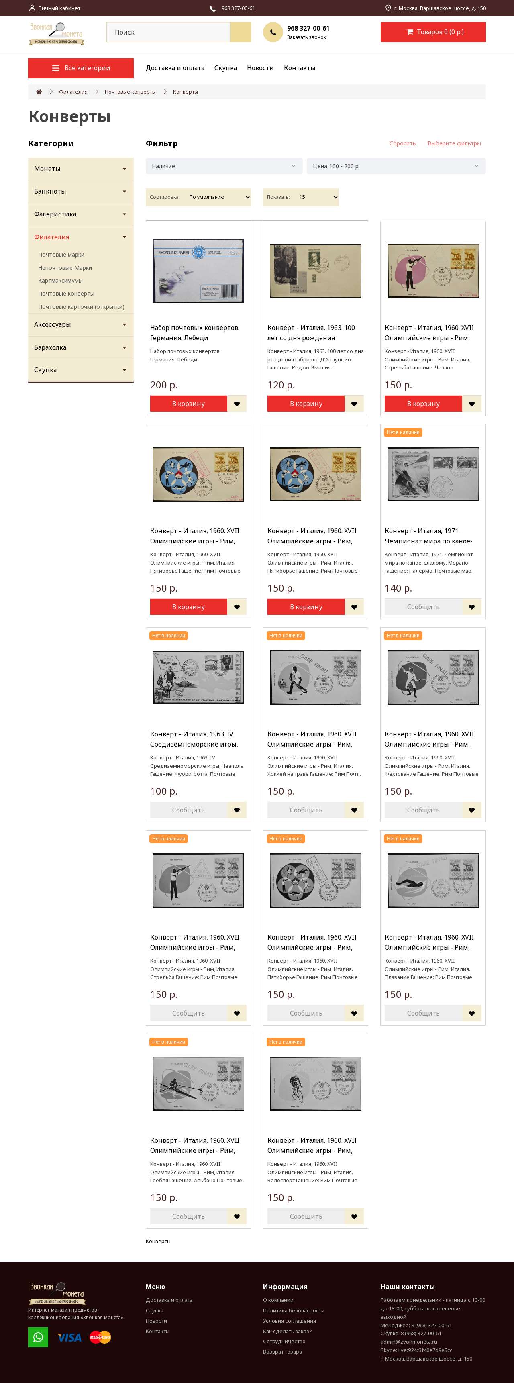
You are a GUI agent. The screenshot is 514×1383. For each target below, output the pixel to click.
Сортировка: (165, 197)
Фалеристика (55, 214)
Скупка (225, 67)
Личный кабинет (59, 8)
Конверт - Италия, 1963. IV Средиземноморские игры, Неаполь (194, 739)
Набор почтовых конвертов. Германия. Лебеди (194, 333)
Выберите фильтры (454, 143)
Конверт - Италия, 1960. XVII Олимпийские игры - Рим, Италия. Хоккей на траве (312, 739)
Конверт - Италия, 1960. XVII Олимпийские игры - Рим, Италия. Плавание (429, 943)
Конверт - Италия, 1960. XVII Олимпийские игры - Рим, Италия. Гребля (194, 1146)
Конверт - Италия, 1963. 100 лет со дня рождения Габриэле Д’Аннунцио (311, 333)
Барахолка (50, 347)
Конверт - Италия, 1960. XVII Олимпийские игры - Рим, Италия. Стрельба (429, 333)
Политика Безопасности (293, 1310)
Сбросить (403, 143)
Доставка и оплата (175, 67)
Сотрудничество (284, 1341)
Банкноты (50, 191)
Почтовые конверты (130, 91)
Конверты (185, 91)
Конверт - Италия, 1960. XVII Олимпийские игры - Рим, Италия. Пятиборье (194, 536)
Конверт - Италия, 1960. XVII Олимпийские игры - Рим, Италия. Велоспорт (312, 1146)
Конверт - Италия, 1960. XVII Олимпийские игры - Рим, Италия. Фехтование (429, 739)
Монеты (47, 168)
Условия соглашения (289, 1320)
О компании (278, 1299)
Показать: (278, 197)
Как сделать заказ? (287, 1331)
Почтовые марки (61, 254)
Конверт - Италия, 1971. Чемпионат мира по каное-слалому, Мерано (429, 536)
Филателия (73, 91)
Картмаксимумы (60, 280)
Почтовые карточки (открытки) (81, 306)
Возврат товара (282, 1351)
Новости (260, 67)
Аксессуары (52, 324)
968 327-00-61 (308, 28)
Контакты (300, 67)
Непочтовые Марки (65, 267)
